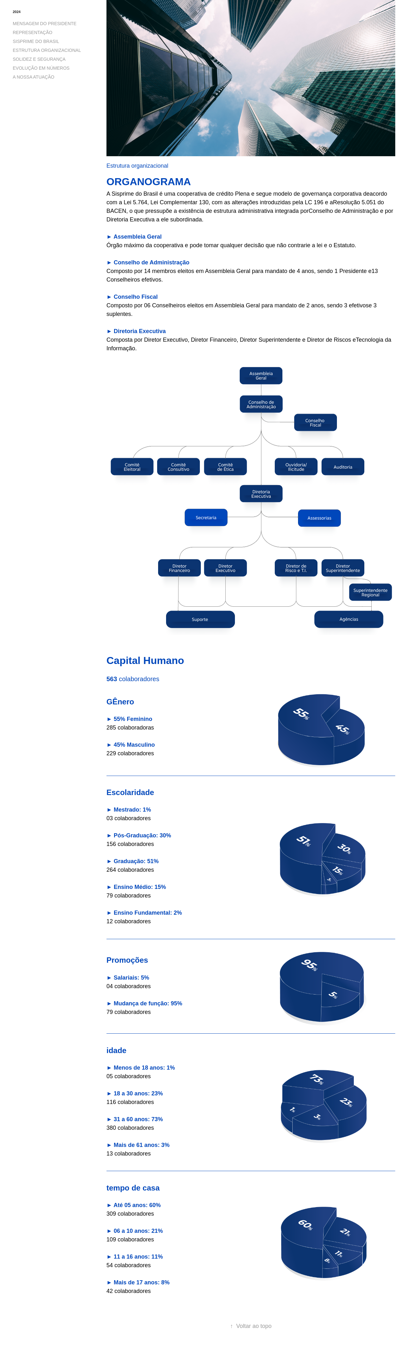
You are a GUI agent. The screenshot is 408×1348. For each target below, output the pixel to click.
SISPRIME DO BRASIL (36, 41)
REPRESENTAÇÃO (32, 32)
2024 (16, 12)
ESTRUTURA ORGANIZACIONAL (47, 50)
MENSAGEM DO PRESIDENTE (44, 23)
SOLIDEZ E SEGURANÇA (39, 59)
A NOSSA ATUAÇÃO (33, 77)
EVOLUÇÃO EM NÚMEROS (41, 68)
